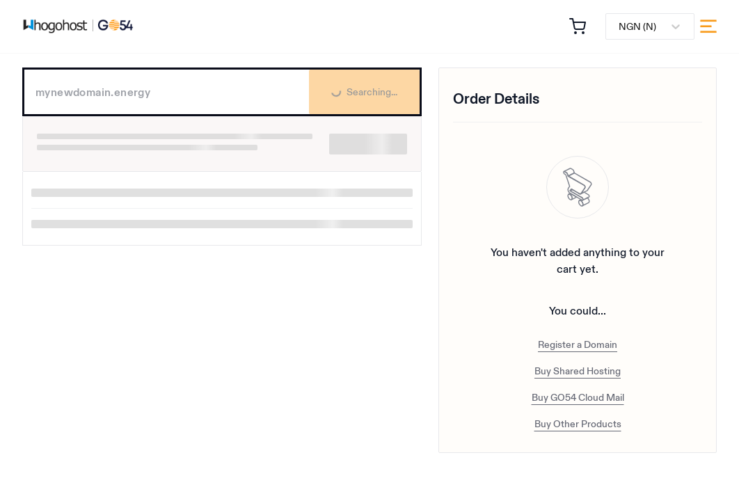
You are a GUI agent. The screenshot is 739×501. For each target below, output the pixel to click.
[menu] (708, 26)
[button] (577, 26)
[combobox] (620, 26)
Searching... (353, 99)
